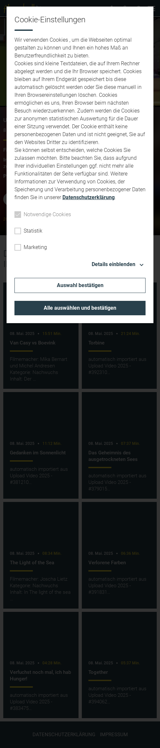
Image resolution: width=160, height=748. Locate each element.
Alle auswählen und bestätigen (80, 308)
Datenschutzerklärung (88, 197)
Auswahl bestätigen (80, 285)
